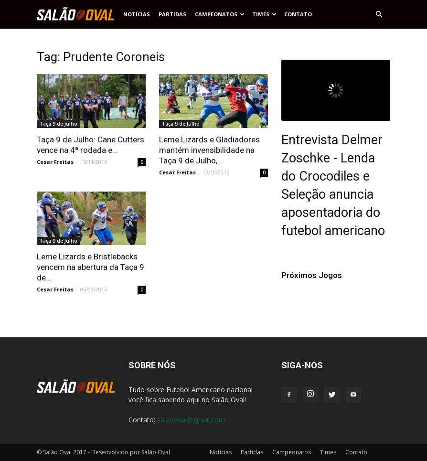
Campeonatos (220, 14)
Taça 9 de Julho (58, 123)
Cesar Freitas (55, 161)
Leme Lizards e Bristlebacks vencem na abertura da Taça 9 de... (90, 267)
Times (264, 14)
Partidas (172, 14)
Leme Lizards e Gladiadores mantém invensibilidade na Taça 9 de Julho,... (209, 150)
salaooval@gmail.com (191, 419)
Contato (298, 14)
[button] (378, 14)
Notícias (136, 14)
